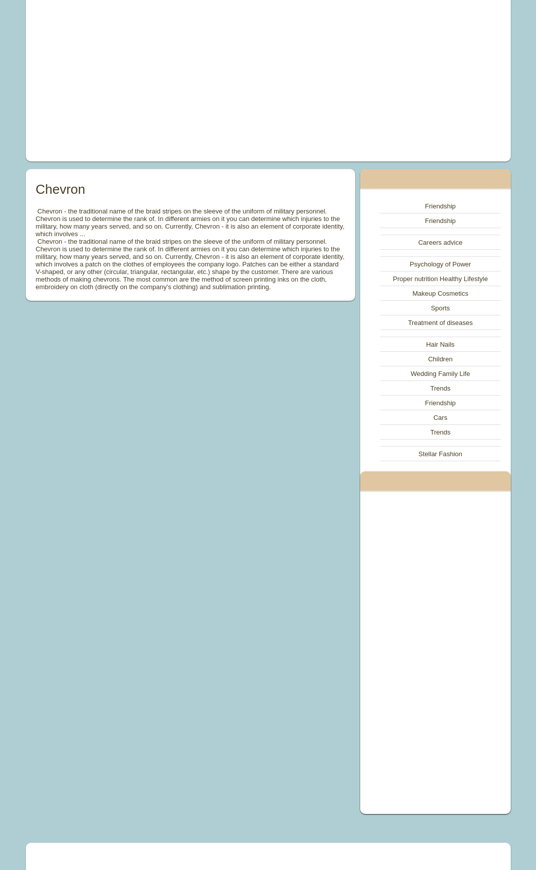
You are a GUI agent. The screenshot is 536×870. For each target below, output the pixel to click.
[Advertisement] (175, 80)
